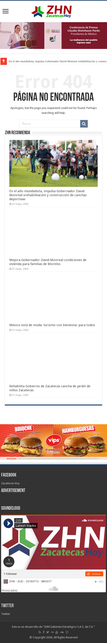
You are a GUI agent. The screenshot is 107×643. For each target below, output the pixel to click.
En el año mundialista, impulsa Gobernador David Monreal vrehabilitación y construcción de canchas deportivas (48, 195)
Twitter (7, 605)
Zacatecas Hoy (10, 483)
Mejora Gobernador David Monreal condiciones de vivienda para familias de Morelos (47, 262)
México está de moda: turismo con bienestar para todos (52, 325)
